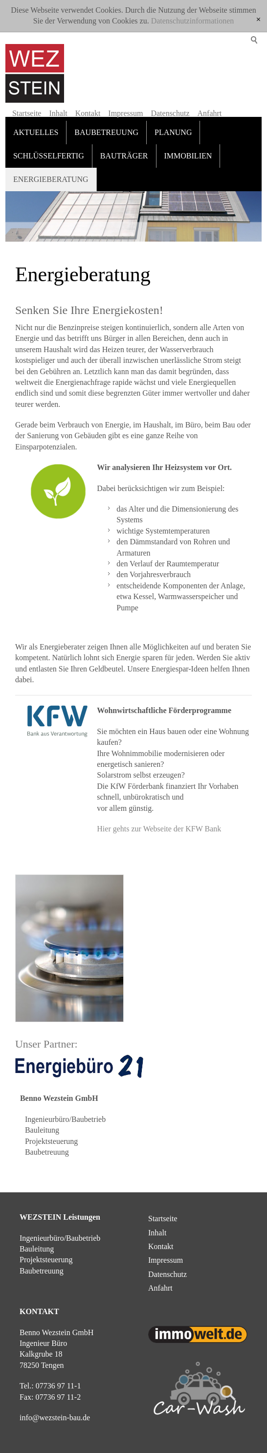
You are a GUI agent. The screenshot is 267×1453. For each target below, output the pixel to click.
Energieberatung (51, 179)
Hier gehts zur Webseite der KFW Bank (159, 829)
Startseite (27, 113)
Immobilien (188, 156)
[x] (258, 20)
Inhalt (58, 113)
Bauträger (124, 156)
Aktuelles (35, 132)
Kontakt (88, 113)
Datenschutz (170, 113)
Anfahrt (210, 113)
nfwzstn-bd (55, 1417)
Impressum (125, 113)
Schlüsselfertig (48, 156)
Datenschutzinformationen (192, 21)
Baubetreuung (106, 132)
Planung (173, 132)
